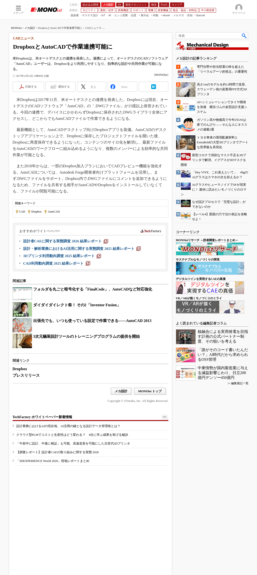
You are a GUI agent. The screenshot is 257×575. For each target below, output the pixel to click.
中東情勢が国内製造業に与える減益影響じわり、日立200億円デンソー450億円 (223, 373)
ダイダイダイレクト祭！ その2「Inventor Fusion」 (77, 305)
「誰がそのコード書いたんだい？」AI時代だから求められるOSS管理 (223, 354)
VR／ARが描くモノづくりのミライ (199, 298)
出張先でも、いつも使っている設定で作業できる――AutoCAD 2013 (92, 321)
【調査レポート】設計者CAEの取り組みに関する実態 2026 (57, 452)
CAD (22, 211)
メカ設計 (29, 27)
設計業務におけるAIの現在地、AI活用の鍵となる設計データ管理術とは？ (68, 426)
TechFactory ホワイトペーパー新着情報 (42, 417)
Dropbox (36, 211)
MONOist (16, 27)
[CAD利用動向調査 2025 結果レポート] (56, 263)
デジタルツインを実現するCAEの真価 (201, 279)
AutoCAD (54, 211)
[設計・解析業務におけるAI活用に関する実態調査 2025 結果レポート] (82, 249)
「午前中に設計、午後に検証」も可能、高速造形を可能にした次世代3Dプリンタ (73, 443)
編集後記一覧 (240, 383)
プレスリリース (26, 375)
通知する (64, 86)
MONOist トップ (150, 391)
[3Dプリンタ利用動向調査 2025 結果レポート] (62, 256)
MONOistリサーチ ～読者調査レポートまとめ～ (207, 240)
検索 (244, 35)
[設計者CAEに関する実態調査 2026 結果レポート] (65, 241)
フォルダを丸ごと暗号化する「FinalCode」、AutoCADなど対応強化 (92, 289)
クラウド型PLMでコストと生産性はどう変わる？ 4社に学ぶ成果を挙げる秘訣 (72, 435)
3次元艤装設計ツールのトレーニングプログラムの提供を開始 (86, 336)
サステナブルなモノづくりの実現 (197, 259)
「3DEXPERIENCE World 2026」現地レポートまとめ (53, 461)
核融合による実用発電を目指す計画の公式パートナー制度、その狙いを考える (223, 336)
